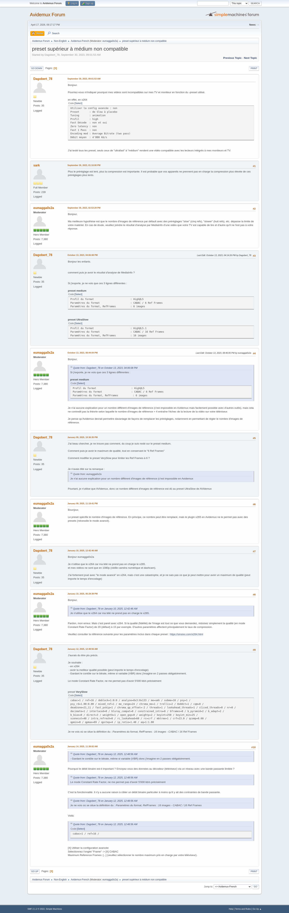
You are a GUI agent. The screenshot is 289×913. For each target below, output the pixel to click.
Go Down (36, 68)
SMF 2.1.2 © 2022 (36, 909)
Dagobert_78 (42, 78)
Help (231, 909)
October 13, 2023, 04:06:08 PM (82, 255)
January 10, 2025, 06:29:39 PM (82, 594)
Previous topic (232, 57)
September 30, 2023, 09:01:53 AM (83, 79)
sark (36, 165)
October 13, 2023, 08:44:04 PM (82, 353)
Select (78, 103)
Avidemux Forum (47, 14)
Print (254, 68)
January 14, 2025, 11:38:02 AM (82, 746)
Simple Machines (54, 909)
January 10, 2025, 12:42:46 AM (82, 550)
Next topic (250, 57)
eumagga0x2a (109, 41)
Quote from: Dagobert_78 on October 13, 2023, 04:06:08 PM (105, 368)
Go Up (34, 871)
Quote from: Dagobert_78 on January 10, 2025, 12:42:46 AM (105, 608)
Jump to (208, 886)
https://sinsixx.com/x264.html (186, 634)
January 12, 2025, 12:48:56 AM (82, 649)
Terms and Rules (243, 909)
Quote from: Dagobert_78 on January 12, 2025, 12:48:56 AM (105, 754)
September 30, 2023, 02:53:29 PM (83, 208)
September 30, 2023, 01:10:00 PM (83, 165)
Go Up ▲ (257, 909)
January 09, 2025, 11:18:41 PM (82, 503)
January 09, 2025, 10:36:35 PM (82, 437)
